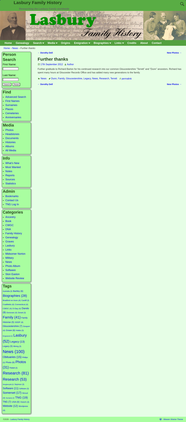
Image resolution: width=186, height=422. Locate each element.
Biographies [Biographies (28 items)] (15, 296)
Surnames (11, 105)
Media (53, 43)
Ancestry (10, 217)
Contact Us (11, 200)
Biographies (103, 43)
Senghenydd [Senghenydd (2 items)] (8, 384)
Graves (9, 241)
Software (10, 270)
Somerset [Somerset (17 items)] (12, 392)
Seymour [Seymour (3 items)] (19, 384)
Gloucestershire (74, 78)
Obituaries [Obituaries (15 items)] (12, 357)
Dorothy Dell (45, 53)
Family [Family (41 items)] (12, 317)
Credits (131, 43)
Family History (13, 233)
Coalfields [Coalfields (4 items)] (8, 304)
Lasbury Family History (38, 2)
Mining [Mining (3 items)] (17, 346)
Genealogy (22, 43)
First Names (12, 101)
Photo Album (12, 266)
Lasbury (10, 245)
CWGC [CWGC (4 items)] (7, 308)
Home (8, 43)
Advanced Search (15, 96)
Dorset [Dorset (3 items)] (22, 313)
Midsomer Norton (15, 253)
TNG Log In (12, 204)
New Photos (174, 53)
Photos (9, 130)
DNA (8, 229)
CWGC (9, 225)
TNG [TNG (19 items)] (21, 397)
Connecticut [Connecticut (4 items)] (21, 304)
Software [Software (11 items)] (10, 388)
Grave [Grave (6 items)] (10, 330)
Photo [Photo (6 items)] (10, 362)
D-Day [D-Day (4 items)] (16, 308)
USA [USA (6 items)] (15, 402)
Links (120, 43)
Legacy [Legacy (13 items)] (17, 341)
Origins (65, 43)
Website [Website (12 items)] (10, 405)
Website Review (14, 278)
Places (9, 109)
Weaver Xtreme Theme (173, 419)
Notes (8, 171)
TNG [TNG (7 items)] (7, 402)
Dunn (54, 78)
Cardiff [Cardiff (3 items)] (25, 300)
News (15, 48)
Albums (9, 146)
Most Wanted (13, 167)
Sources (10, 179)
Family (61, 78)
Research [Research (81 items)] (16, 373)
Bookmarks (11, 196)
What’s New (12, 163)
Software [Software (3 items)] (24, 389)
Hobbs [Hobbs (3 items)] (20, 330)
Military (9, 257)
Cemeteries (12, 113)
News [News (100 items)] (14, 351)
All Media (10, 150)
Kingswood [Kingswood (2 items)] (8, 336)
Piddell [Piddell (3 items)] (13, 368)
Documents (12, 138)
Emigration (83, 43)
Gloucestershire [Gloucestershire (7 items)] (12, 326)
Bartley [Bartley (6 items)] (18, 291)
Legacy (87, 78)
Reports (10, 175)
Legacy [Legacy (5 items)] (8, 346)
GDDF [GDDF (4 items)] (19, 322)
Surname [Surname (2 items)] (10, 398)
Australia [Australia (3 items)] (7, 291)
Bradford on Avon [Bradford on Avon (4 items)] (12, 300)
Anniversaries (13, 117)
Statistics (10, 183)
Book (8, 221)
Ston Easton (12, 274)
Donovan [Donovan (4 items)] (12, 313)
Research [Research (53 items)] (15, 379)
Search (39, 43)
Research (104, 78)
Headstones (12, 134)
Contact (156, 43)
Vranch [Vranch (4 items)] (24, 402)
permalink (127, 78)
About (144, 43)
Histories (10, 142)
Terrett (113, 78)
